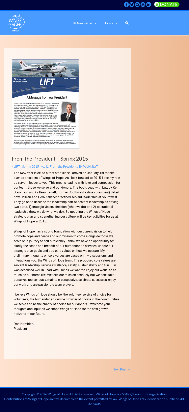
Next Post (121, 369)
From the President (63, 166)
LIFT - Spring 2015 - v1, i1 (31, 166)
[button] (95, 23)
